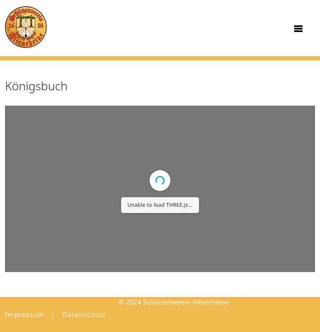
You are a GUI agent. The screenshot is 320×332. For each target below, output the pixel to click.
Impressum (25, 314)
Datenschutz (84, 314)
